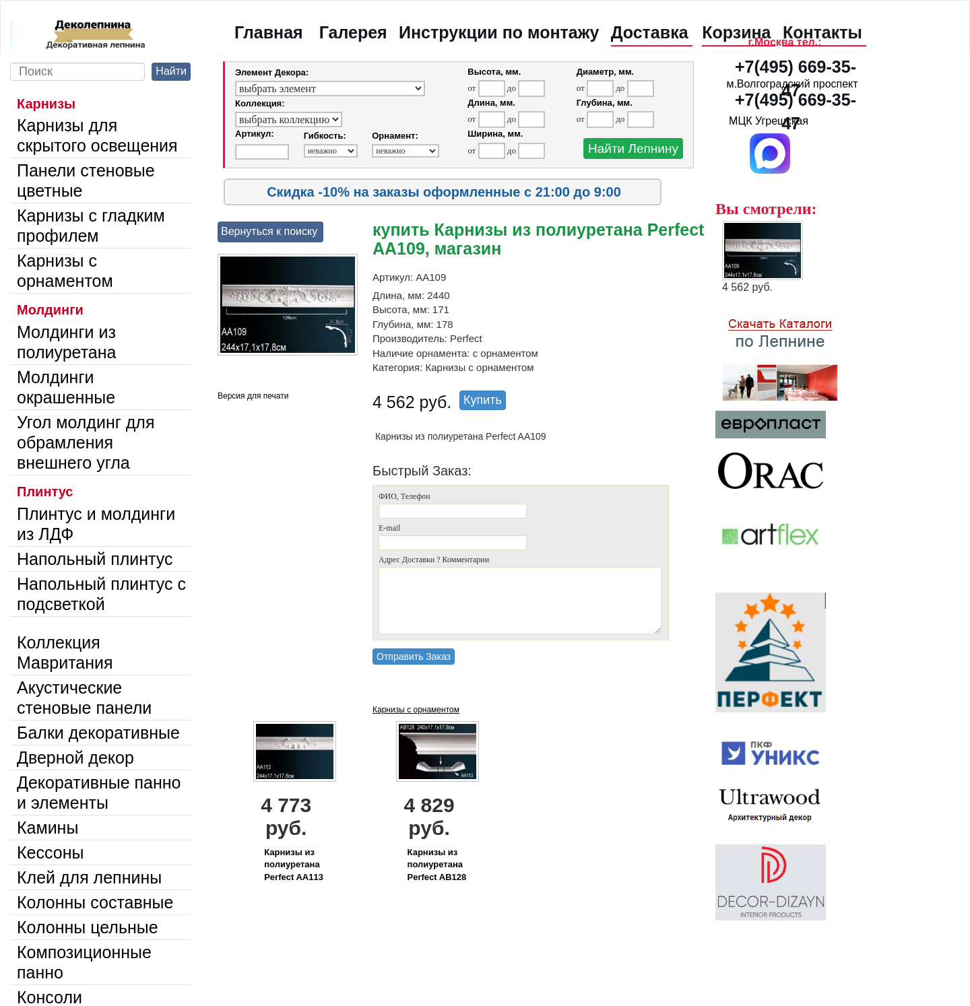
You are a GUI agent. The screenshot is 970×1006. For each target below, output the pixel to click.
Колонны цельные (87, 927)
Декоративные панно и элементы (99, 792)
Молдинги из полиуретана (66, 342)
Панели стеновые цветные (86, 180)
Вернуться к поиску (269, 231)
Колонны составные (95, 902)
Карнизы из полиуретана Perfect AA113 (293, 864)
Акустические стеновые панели (84, 697)
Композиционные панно (84, 962)
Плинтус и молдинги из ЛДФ (96, 523)
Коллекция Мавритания (65, 652)
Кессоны (50, 852)
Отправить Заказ (414, 656)
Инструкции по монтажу (499, 32)
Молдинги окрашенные (66, 387)
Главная (268, 32)
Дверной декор (75, 757)
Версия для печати (253, 396)
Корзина (736, 32)
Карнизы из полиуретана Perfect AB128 (437, 864)
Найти (171, 71)
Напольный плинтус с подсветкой (101, 593)
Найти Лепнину (633, 148)
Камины (47, 827)
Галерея (353, 32)
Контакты (822, 32)
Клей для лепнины (89, 877)
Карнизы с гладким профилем (91, 225)
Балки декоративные (98, 732)
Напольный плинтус (95, 558)
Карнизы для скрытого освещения (97, 135)
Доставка (649, 32)
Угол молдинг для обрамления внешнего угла (85, 442)
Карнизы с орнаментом (65, 270)
